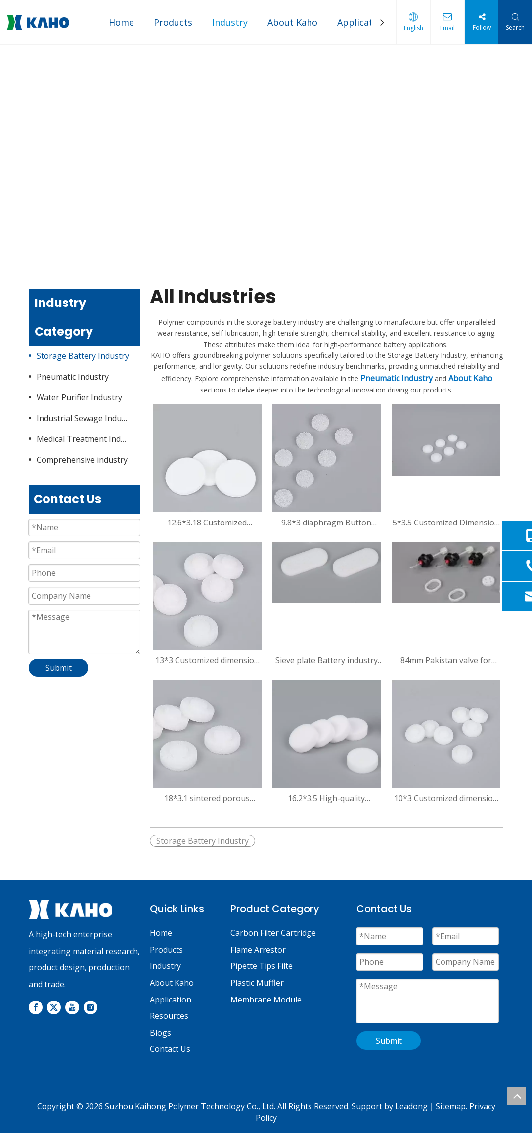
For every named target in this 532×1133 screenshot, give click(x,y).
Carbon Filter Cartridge (273, 932)
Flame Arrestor (258, 949)
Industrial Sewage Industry (86, 418)
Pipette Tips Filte (261, 965)
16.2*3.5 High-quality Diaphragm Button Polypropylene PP (326, 798)
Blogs (160, 1032)
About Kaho (292, 22)
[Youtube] (72, 1007)
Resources (169, 1015)
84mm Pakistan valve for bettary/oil (445, 660)
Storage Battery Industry (83, 355)
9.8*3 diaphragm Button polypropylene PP (326, 522)
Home (121, 22)
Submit (58, 667)
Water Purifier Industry (79, 397)
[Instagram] (90, 1007)
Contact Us (170, 1049)
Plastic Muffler (257, 982)
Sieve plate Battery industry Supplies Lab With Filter (326, 660)
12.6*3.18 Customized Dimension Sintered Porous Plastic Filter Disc (207, 522)
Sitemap (451, 1106)
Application (361, 22)
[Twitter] (54, 1007)
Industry (230, 22)
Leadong (411, 1106)
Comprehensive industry (82, 459)
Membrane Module (266, 999)
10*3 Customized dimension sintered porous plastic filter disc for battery (446, 798)
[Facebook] (36, 1007)
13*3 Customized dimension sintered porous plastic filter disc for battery (207, 660)
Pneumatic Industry (73, 376)
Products (173, 22)
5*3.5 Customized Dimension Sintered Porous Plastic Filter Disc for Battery (446, 522)
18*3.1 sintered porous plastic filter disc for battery (207, 798)
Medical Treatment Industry (88, 439)
